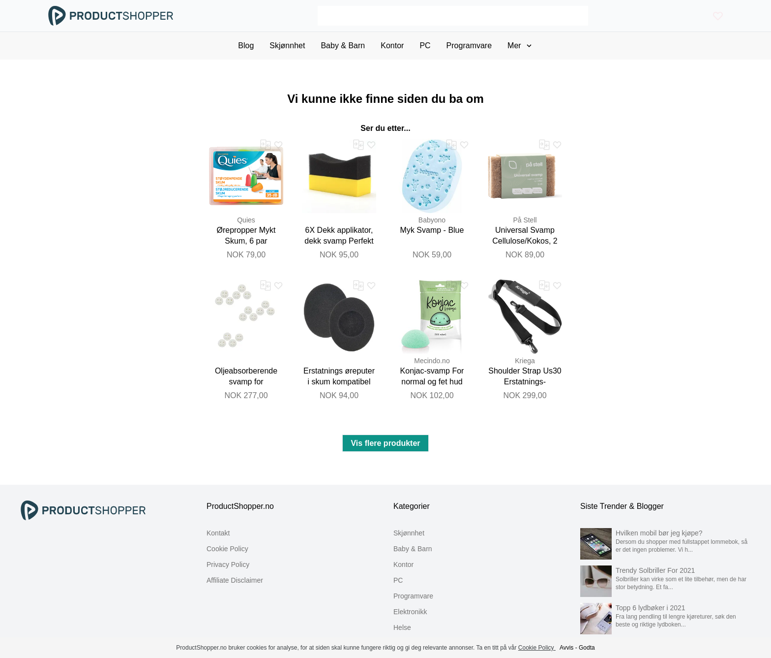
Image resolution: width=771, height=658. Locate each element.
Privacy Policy (228, 564)
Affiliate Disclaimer (235, 580)
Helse (402, 627)
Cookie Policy (227, 549)
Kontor (403, 564)
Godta (587, 647)
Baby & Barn (412, 549)
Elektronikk (410, 612)
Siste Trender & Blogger (622, 506)
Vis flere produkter (385, 443)
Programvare (413, 596)
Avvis (566, 647)
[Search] (453, 16)
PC (398, 580)
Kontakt (218, 533)
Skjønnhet (408, 533)
